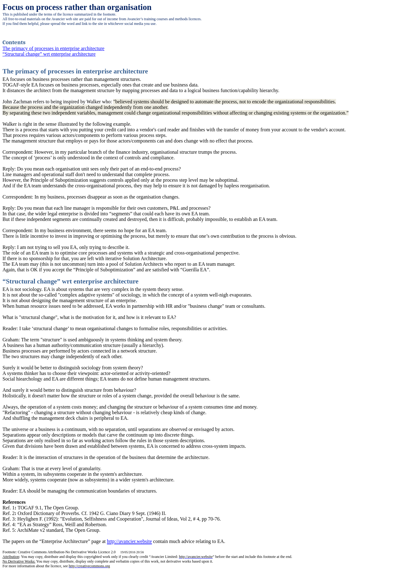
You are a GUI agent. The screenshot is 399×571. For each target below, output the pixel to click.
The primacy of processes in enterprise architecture (53, 48)
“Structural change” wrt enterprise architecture (49, 54)
